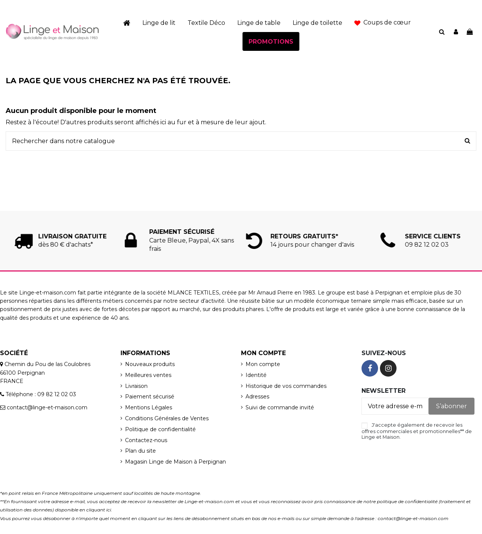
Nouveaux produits (150, 364)
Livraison (136, 386)
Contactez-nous (146, 440)
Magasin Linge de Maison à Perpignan (175, 461)
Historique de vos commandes (286, 386)
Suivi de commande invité (280, 407)
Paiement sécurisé (149, 396)
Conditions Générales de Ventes (167, 418)
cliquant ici (98, 510)
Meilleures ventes (148, 375)
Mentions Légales (148, 407)
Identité (256, 375)
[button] (382, 22)
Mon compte (263, 364)
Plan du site (140, 450)
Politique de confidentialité (160, 429)
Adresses (257, 396)
